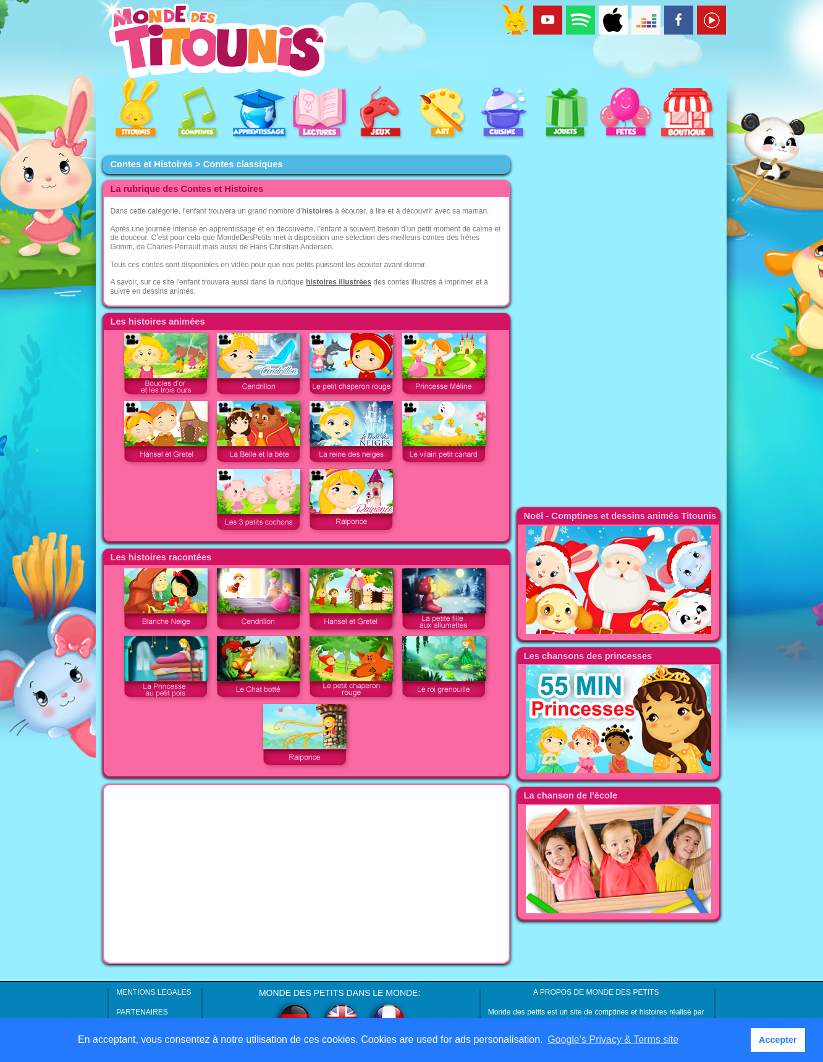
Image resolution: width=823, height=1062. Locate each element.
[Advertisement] (306, 873)
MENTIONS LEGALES (153, 992)
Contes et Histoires (151, 164)
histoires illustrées (338, 282)
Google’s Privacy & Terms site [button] (612, 1039)
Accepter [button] (778, 1040)
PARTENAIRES (142, 1012)
